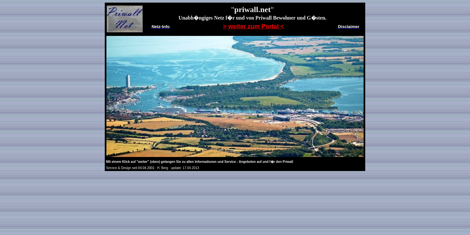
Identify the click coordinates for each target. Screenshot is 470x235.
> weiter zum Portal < (253, 26)
